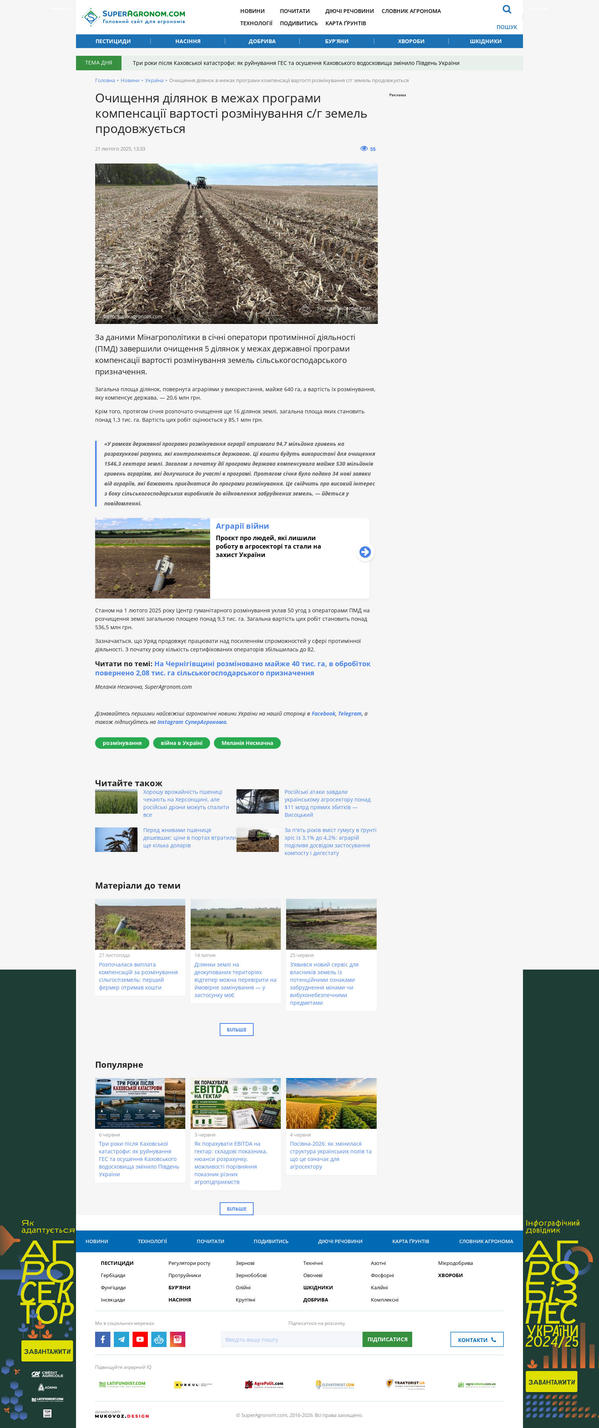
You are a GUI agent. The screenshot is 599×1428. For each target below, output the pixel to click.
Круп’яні (245, 1300)
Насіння (188, 41)
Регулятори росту (189, 1263)
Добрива (262, 41)
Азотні (378, 1263)
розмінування (122, 742)
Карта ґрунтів (345, 23)
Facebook (323, 713)
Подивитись (299, 23)
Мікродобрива (455, 1263)
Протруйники (184, 1275)
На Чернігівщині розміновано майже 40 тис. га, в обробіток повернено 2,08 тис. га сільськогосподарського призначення (233, 668)
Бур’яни (337, 41)
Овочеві (312, 1275)
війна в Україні (181, 742)
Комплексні (384, 1300)
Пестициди (113, 41)
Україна (154, 80)
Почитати (295, 11)
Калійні (379, 1287)
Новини (252, 11)
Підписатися (387, 1339)
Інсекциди (113, 1300)
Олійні (243, 1287)
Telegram (350, 713)
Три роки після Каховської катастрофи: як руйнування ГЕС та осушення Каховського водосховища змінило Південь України (296, 62)
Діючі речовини (349, 11)
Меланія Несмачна (247, 742)
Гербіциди (113, 1275)
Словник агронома (411, 11)
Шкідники (486, 41)
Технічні (313, 1263)
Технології (256, 23)
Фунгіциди (113, 1287)
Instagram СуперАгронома (191, 721)
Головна (105, 80)
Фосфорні (382, 1275)
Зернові (245, 1263)
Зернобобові (251, 1275)
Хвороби (411, 41)
